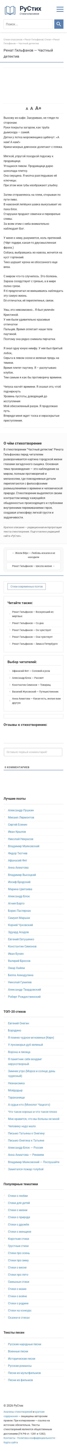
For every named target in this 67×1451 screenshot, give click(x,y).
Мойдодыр (15, 1090)
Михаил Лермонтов (21, 817)
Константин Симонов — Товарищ (31, 684)
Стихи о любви (18, 1196)
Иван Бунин (16, 953)
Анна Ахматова (18, 867)
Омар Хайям (16, 968)
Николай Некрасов (20, 839)
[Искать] (58, 24)
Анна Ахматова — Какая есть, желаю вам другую (36, 700)
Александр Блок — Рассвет (28, 677)
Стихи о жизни (17, 1210)
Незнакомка (16, 1083)
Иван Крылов (17, 831)
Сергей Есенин (17, 824)
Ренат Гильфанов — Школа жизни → (33, 566)
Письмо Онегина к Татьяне (26, 1140)
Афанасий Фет (17, 860)
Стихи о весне (17, 1267)
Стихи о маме (17, 1289)
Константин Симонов (22, 946)
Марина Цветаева (20, 889)
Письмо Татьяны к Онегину (26, 1133)
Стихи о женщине (19, 1231)
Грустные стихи (18, 1246)
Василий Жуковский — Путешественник (35, 691)
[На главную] (24, 14)
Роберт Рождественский (24, 996)
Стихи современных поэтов (27, 586)
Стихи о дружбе (18, 1224)
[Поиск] (28, 24)
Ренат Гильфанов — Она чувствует (32, 636)
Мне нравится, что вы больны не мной (33, 1119)
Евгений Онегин (18, 1023)
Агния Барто (16, 903)
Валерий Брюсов (19, 961)
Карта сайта (11, 1442)
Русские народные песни (24, 1344)
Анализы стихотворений (18, 1411)
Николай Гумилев (20, 982)
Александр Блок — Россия (25, 1147)
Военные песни (18, 1351)
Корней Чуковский (20, 925)
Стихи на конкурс (19, 1310)
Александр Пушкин (21, 810)
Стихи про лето (18, 1274)
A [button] (27, 108)
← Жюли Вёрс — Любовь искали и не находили (33, 555)
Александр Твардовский (24, 989)
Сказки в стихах (19, 1317)
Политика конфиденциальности (36, 1438)
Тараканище (16, 1097)
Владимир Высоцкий (22, 875)
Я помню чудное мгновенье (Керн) (31, 1037)
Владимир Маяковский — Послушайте (33, 1162)
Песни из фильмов (20, 1380)
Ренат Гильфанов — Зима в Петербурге (35, 643)
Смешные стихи (18, 1281)
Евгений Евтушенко (21, 939)
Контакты (9, 1438)
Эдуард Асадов (18, 932)
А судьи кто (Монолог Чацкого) (29, 1104)
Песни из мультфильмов (24, 1373)
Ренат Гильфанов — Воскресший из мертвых (32, 614)
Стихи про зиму (18, 1260)
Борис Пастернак (19, 910)
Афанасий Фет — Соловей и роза (31, 670)
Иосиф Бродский (19, 882)
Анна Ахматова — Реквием (26, 1154)
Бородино (14, 1030)
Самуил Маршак (19, 918)
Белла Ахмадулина (20, 975)
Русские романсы (20, 1366)
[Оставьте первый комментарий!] (33, 752)
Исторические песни (21, 1358)
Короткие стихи (18, 1239)
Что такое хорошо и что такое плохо (32, 1111)
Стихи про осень (19, 1253)
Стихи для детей (19, 1203)
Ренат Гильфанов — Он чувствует (31, 630)
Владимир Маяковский (23, 846)
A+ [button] (38, 108)
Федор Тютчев (17, 853)
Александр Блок (19, 896)
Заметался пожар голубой (25, 1169)
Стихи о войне (17, 1296)
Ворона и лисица (19, 1052)
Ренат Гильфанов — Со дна (28, 623)
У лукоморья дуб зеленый (25, 1044)
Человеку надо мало (22, 1126)
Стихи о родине (18, 1303)
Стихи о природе (19, 1217)
